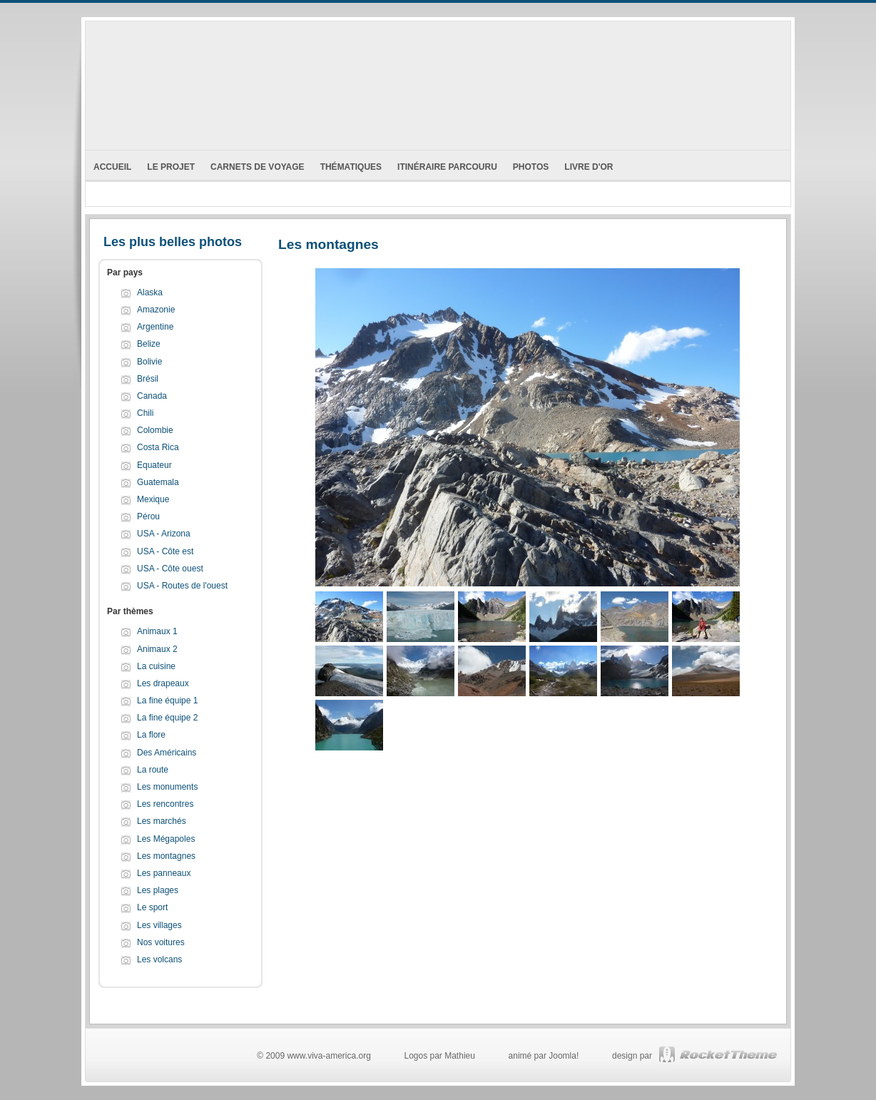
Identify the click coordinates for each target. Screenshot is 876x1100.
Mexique (153, 499)
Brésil (147, 379)
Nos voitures (161, 942)
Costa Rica (158, 447)
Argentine (155, 327)
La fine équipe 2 (167, 718)
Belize (149, 344)
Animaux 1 (157, 631)
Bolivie (149, 362)
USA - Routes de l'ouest (182, 586)
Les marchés (161, 821)
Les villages (159, 925)
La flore (151, 735)
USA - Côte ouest (170, 569)
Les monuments (167, 787)
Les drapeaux (163, 683)
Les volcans (159, 959)
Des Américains (166, 753)
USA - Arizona (163, 534)
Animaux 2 (157, 649)
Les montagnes (166, 856)
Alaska (150, 292)
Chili (145, 413)
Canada (152, 396)
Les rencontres (165, 804)
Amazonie (156, 310)
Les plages (157, 890)
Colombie (155, 430)
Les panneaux (163, 873)
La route (152, 770)
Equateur (154, 465)
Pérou (148, 516)
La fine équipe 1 (167, 701)
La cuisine (156, 666)
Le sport (152, 907)
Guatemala (158, 482)
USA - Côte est (165, 551)
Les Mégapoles (166, 839)
